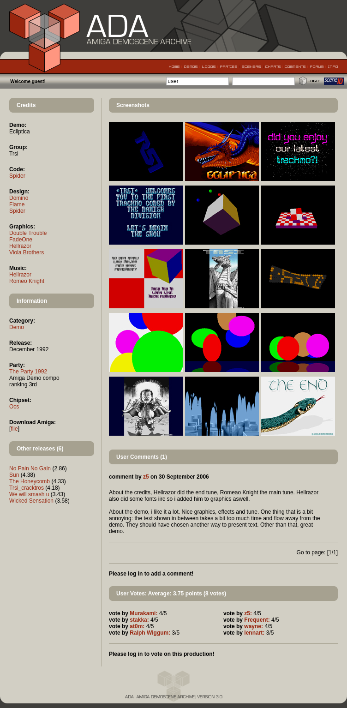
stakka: (139, 620)
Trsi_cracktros (26, 488)
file (14, 429)
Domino (18, 198)
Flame (16, 204)
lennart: (254, 633)
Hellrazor (20, 246)
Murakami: (143, 613)
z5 (146, 477)
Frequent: (256, 620)
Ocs (14, 406)
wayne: (253, 626)
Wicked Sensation (31, 501)
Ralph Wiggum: (150, 633)
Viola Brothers (26, 252)
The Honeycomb (29, 481)
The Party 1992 (28, 371)
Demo (16, 327)
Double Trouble (28, 233)
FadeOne (20, 239)
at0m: (137, 626)
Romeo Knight (26, 281)
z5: (248, 613)
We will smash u (29, 494)
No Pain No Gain (30, 468)
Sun (14, 475)
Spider (17, 176)
